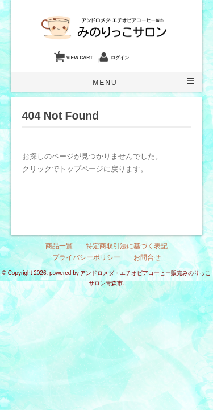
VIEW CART (75, 54)
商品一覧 (59, 245)
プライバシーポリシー (86, 257)
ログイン (120, 57)
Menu (105, 83)
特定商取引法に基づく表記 (127, 245)
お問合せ (147, 257)
